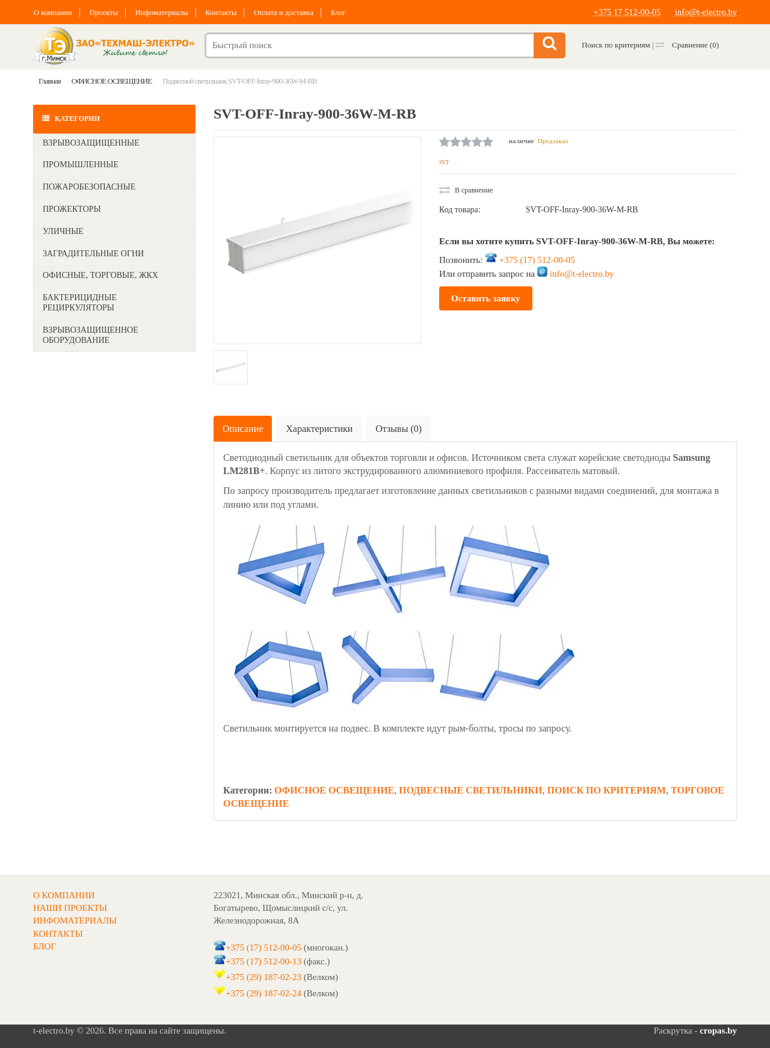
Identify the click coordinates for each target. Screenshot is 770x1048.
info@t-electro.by (705, 12)
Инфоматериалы (167, 12)
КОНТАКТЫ (58, 934)
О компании (53, 12)
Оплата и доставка (294, 12)
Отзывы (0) (398, 429)
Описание (243, 429)
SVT (444, 162)
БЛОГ (44, 946)
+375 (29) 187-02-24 (263, 993)
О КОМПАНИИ (64, 895)
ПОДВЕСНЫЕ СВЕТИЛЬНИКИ (470, 790)
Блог (351, 12)
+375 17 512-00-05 (624, 12)
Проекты (106, 12)
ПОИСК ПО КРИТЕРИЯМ (606, 790)
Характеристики (319, 429)
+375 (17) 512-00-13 (263, 961)
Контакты (228, 12)
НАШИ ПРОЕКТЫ (70, 908)
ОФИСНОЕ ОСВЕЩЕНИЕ (334, 790)
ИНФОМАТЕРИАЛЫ (75, 920)
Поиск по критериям (616, 44)
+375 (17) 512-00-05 (537, 259)
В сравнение (466, 190)
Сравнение (687, 44)
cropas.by (718, 1030)
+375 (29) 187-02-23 (263, 977)
